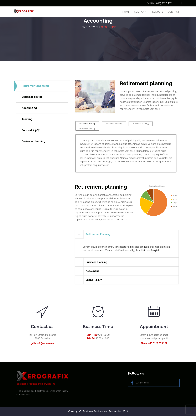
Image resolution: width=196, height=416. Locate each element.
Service (93, 27)
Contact (173, 11)
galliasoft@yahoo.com (42, 343)
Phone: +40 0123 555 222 (154, 343)
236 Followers (140, 383)
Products (157, 11)
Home (125, 11)
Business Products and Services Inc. (42, 378)
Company (140, 11)
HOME (83, 27)
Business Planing (87, 123)
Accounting (108, 27)
